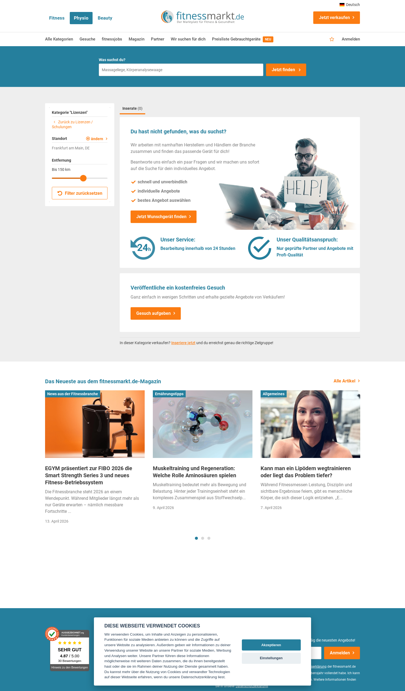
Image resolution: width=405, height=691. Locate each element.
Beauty (105, 18)
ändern (97, 139)
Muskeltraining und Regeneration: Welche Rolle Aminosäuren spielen (194, 472)
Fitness (57, 18)
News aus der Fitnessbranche (72, 394)
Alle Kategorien (59, 39)
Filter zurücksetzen (80, 193)
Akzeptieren (271, 645)
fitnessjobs (112, 39)
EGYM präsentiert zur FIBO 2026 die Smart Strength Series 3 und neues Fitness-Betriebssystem (88, 475)
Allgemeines (273, 394)
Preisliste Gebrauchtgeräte (242, 39)
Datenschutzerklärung (252, 686)
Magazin (136, 39)
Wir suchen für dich (188, 39)
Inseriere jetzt (183, 343)
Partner (157, 39)
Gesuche (87, 39)
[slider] (83, 178)
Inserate (132, 108)
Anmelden (351, 39)
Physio (81, 18)
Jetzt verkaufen (334, 17)
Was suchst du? (112, 60)
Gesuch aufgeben (153, 313)
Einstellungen (271, 658)
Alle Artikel (344, 381)
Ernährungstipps (169, 394)
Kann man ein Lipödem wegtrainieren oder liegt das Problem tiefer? (306, 472)
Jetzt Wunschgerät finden (161, 216)
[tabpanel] (95, 458)
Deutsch (350, 4)
